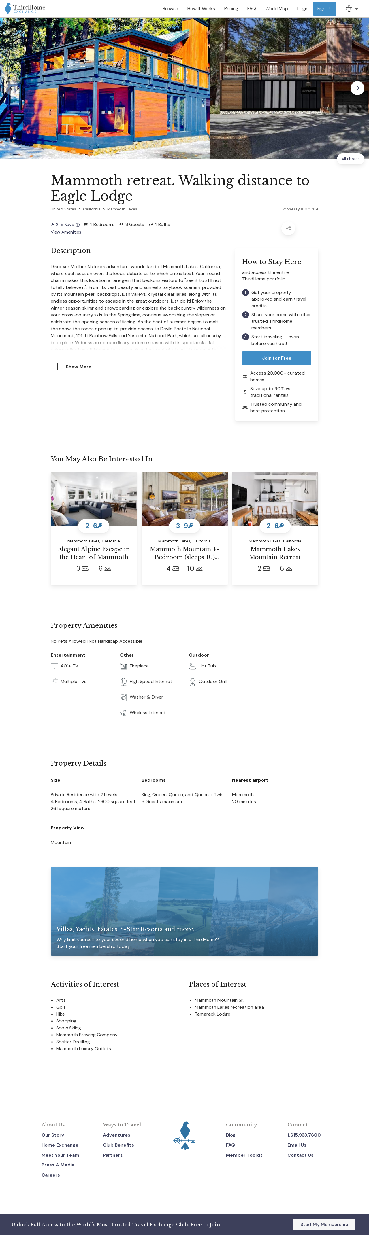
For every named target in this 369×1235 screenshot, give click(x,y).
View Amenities (66, 231)
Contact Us (300, 1154)
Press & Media (58, 1165)
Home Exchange (60, 1144)
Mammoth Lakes (122, 209)
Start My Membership (324, 1224)
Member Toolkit (244, 1154)
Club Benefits (118, 1144)
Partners (113, 1154)
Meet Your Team (60, 1154)
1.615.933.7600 (304, 1134)
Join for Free (277, 357)
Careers (51, 1174)
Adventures (116, 1134)
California (92, 209)
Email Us (296, 1144)
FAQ (230, 1144)
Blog (231, 1134)
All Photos (351, 158)
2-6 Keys (65, 224)
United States (63, 209)
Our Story (53, 1134)
